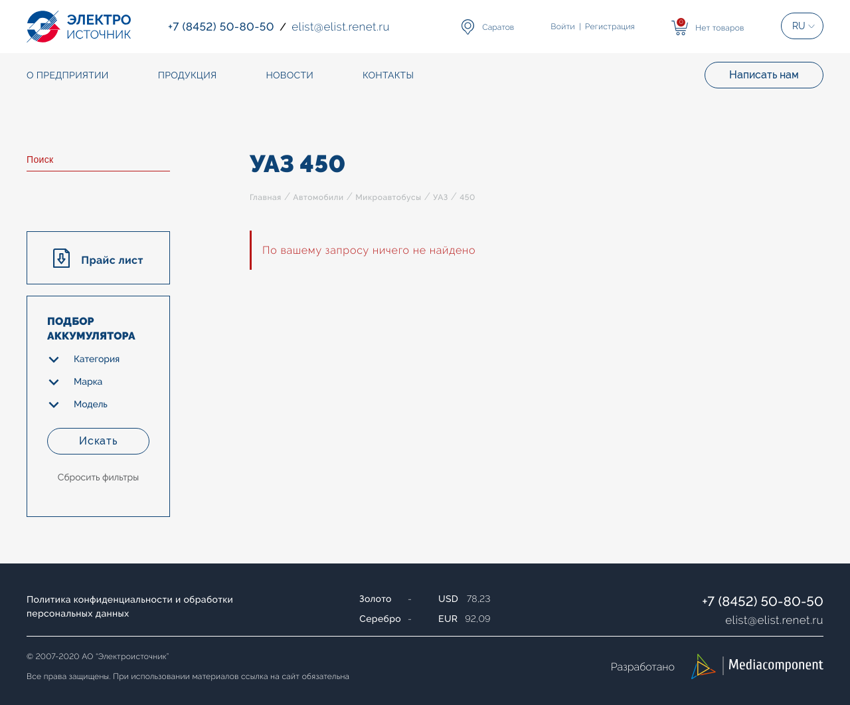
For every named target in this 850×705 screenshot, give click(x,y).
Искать (98, 441)
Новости (289, 75)
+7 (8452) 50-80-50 (762, 601)
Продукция (187, 75)
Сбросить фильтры (98, 477)
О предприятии (68, 75)
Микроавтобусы (388, 197)
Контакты (388, 75)
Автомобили (318, 197)
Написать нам (764, 74)
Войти (563, 26)
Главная (266, 197)
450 (467, 197)
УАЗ (440, 197)
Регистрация (610, 26)
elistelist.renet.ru (774, 620)
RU (799, 26)
